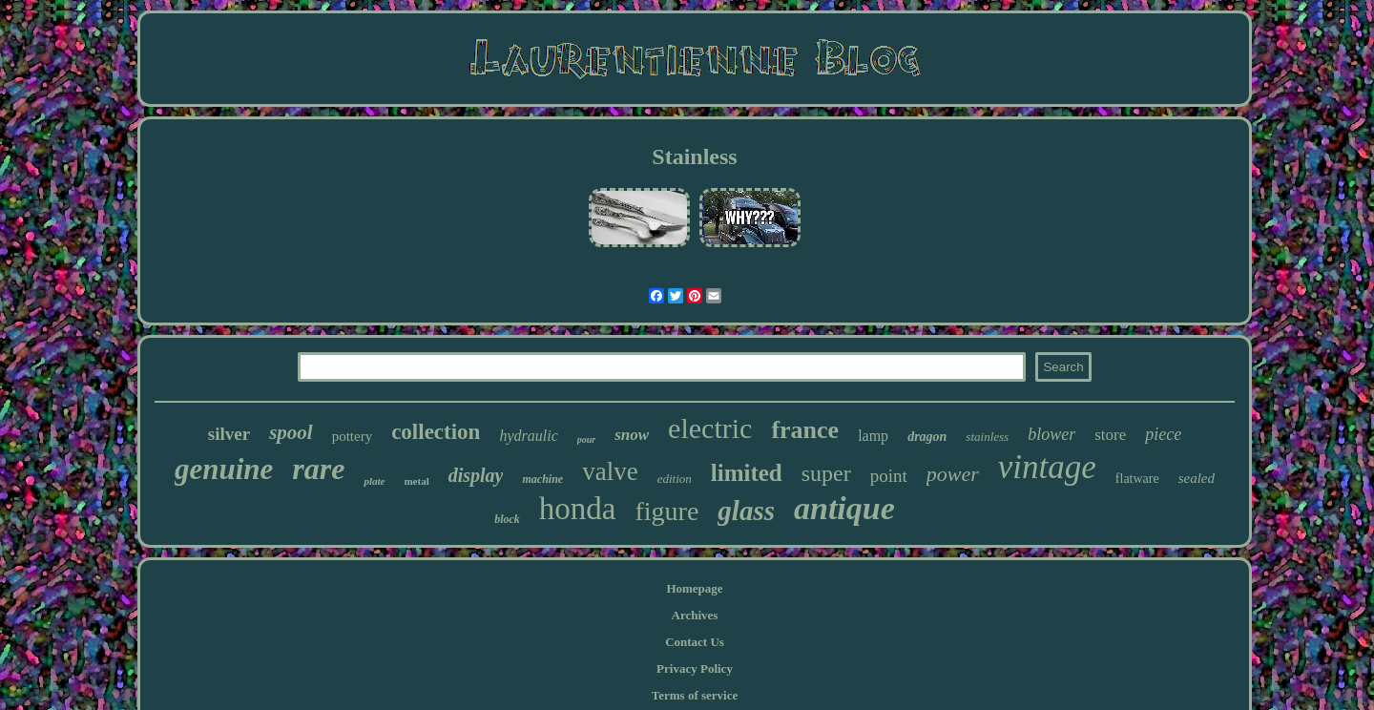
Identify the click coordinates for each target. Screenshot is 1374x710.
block (507, 519)
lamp (873, 436)
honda (577, 508)
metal (416, 481)
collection (435, 432)
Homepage (694, 588)
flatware (1137, 478)
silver (229, 434)
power (952, 474)
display (476, 475)
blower (1051, 434)
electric (710, 428)
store (1110, 435)
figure (667, 511)
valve (609, 471)
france (805, 430)
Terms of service (695, 695)
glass (746, 510)
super (826, 473)
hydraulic (528, 436)
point (888, 476)
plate (374, 481)
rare (318, 468)
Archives (695, 615)
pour (586, 439)
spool (291, 432)
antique (844, 508)
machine (542, 479)
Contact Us (694, 642)
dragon (927, 436)
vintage (1047, 467)
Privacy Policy (694, 668)
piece (1163, 434)
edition (674, 478)
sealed (1196, 478)
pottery (352, 436)
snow (631, 435)
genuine (224, 469)
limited (746, 473)
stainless (987, 436)
